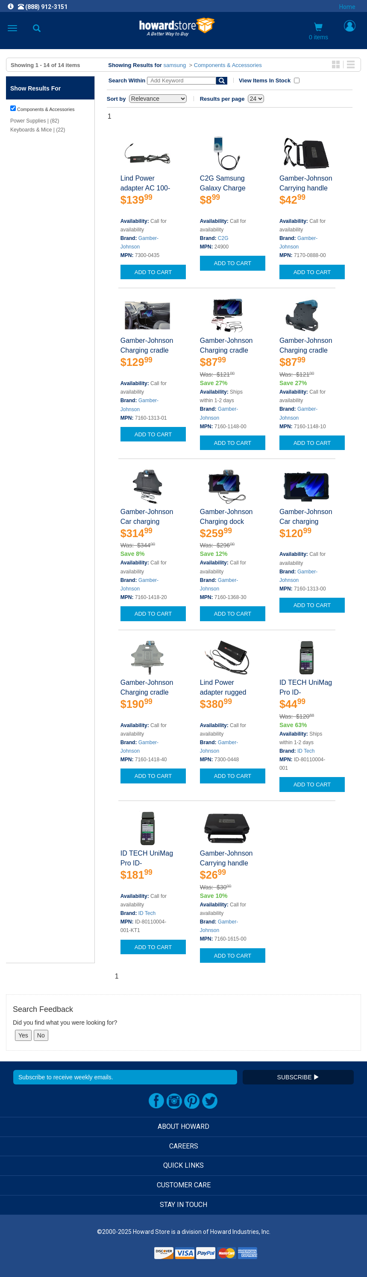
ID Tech (305, 751)
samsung (175, 65)
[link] (131, 1255)
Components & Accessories (228, 65)
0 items (318, 32)
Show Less (22, 453)
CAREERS (183, 1146)
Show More (23, 169)
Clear (26, 218)
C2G (223, 238)
